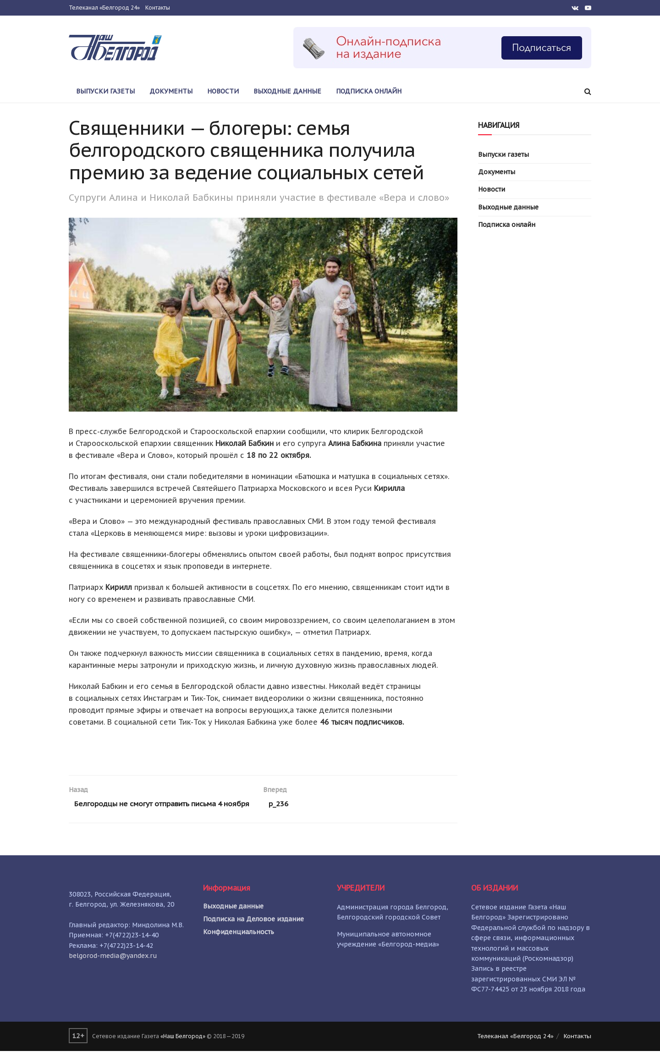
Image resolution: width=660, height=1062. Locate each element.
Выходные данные (287, 91)
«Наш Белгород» (182, 1047)
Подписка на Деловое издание (253, 930)
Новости (223, 91)
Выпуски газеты (105, 91)
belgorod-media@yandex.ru (113, 967)
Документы (170, 91)
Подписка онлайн (369, 91)
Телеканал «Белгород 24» (104, 7)
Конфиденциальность (238, 943)
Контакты (157, 7)
